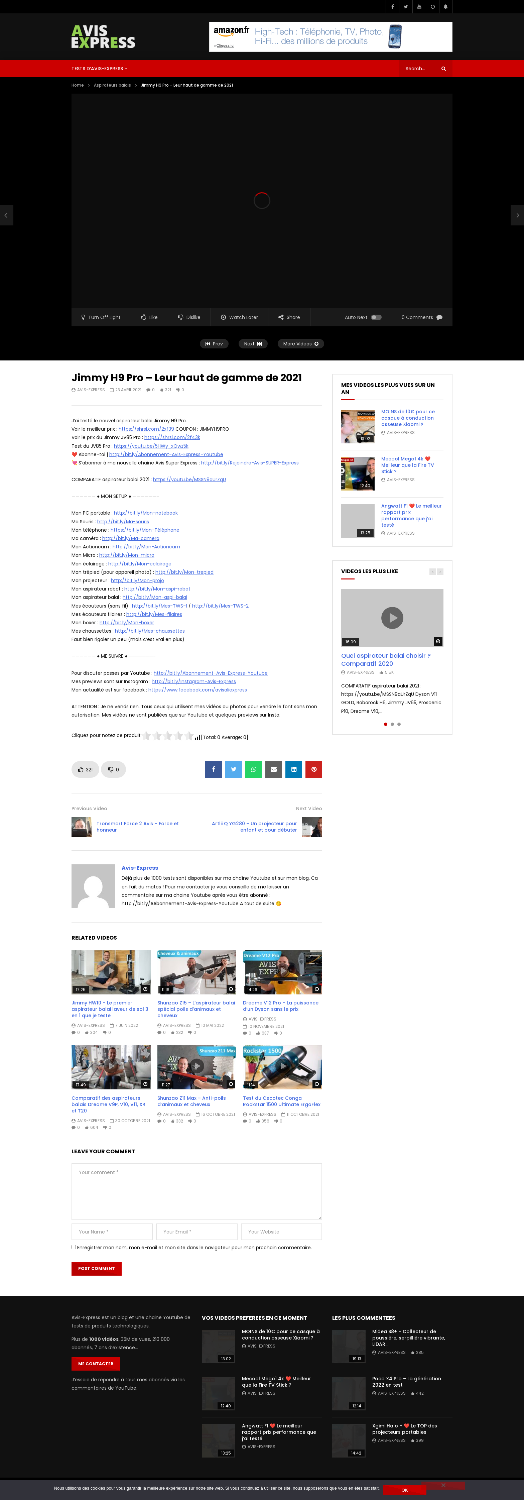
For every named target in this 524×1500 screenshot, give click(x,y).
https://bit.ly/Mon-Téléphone (145, 530)
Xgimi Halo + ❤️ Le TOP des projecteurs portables (404, 1428)
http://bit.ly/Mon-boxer (127, 622)
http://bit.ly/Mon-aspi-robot (157, 588)
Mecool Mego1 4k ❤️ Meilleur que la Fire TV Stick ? (407, 465)
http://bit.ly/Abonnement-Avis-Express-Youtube (166, 454)
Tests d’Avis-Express (97, 68)
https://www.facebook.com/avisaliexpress (197, 689)
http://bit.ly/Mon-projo (137, 580)
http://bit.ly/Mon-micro (126, 555)
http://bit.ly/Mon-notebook (146, 513)
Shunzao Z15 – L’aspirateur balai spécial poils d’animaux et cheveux (196, 1009)
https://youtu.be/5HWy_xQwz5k (151, 446)
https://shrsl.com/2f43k (172, 437)
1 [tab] (385, 724)
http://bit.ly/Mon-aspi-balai (155, 597)
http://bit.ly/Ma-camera (130, 538)
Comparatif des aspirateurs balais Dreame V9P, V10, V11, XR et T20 (108, 1104)
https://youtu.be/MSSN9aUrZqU (189, 479)
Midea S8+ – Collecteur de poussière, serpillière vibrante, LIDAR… (408, 1338)
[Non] (443, 1486)
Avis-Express (91, 390)
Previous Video (89, 808)
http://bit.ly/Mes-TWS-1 (159, 606)
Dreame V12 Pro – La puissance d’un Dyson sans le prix (280, 1005)
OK (405, 1490)
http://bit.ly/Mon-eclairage (139, 563)
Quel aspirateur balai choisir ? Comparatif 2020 (386, 659)
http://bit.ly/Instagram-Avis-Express (194, 681)
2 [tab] (392, 724)
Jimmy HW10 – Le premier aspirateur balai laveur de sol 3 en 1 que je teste (110, 1009)
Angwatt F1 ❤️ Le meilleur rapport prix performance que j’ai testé (411, 515)
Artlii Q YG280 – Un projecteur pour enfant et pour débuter (254, 826)
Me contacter (95, 1364)
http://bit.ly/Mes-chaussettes (150, 631)
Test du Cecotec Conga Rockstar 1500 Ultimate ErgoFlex (281, 1101)
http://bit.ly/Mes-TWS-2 (220, 606)
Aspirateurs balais (112, 85)
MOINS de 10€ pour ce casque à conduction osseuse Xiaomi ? (408, 418)
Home (78, 85)
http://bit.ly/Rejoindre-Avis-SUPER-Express (250, 462)
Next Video (309, 808)
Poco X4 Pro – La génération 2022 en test (406, 1381)
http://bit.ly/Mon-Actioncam (146, 546)
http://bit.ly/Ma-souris (123, 521)
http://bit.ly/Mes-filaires (154, 614)
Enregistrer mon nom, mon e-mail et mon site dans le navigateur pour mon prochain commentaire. (194, 1247)
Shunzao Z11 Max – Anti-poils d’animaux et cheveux (191, 1101)
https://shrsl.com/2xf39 (146, 429)
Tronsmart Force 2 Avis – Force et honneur (138, 826)
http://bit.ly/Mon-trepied (184, 572)
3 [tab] (399, 724)
